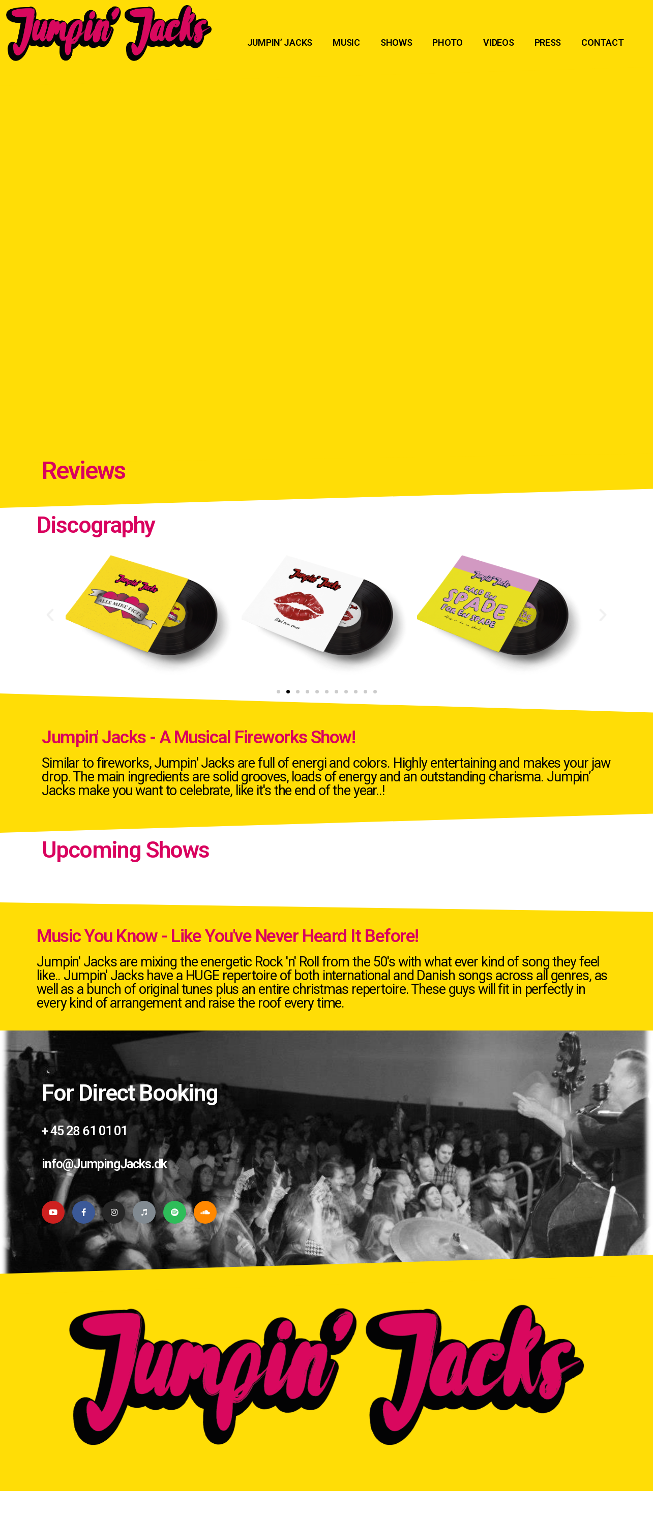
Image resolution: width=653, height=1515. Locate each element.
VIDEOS (498, 42)
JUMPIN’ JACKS (280, 42)
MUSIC (346, 42)
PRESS (548, 42)
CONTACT (602, 42)
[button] (278, 691)
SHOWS (396, 42)
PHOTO (447, 42)
